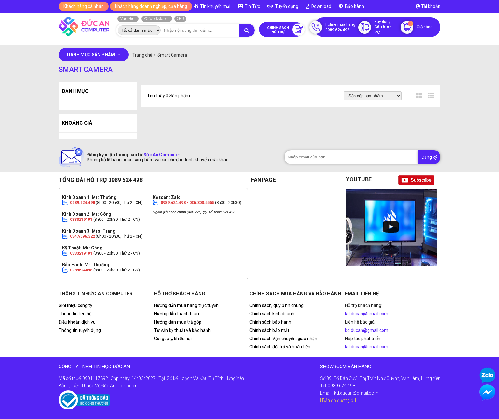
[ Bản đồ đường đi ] (338, 400)
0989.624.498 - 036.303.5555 (187, 202)
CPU (180, 19)
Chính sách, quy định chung (277, 305)
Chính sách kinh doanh (272, 313)
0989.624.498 (82, 202)
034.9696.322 (82, 236)
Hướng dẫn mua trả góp (177, 322)
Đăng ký (429, 157)
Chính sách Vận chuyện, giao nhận (283, 338)
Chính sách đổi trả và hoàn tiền (280, 346)
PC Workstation (157, 19)
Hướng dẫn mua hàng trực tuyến (186, 305)
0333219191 (81, 219)
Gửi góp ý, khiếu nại (173, 338)
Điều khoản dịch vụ (77, 322)
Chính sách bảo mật (269, 330)
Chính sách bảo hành (270, 322)
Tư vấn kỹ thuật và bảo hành (182, 330)
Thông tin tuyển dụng (80, 330)
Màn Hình (128, 19)
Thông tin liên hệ (75, 313)
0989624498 (81, 270)
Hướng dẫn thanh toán (176, 313)
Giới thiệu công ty (75, 305)
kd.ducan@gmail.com (366, 313)
